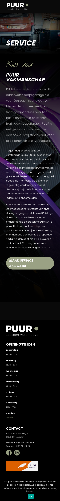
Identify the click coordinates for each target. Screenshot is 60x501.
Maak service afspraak (21, 263)
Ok (30, 496)
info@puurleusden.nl (24, 442)
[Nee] (56, 489)
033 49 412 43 (23, 446)
